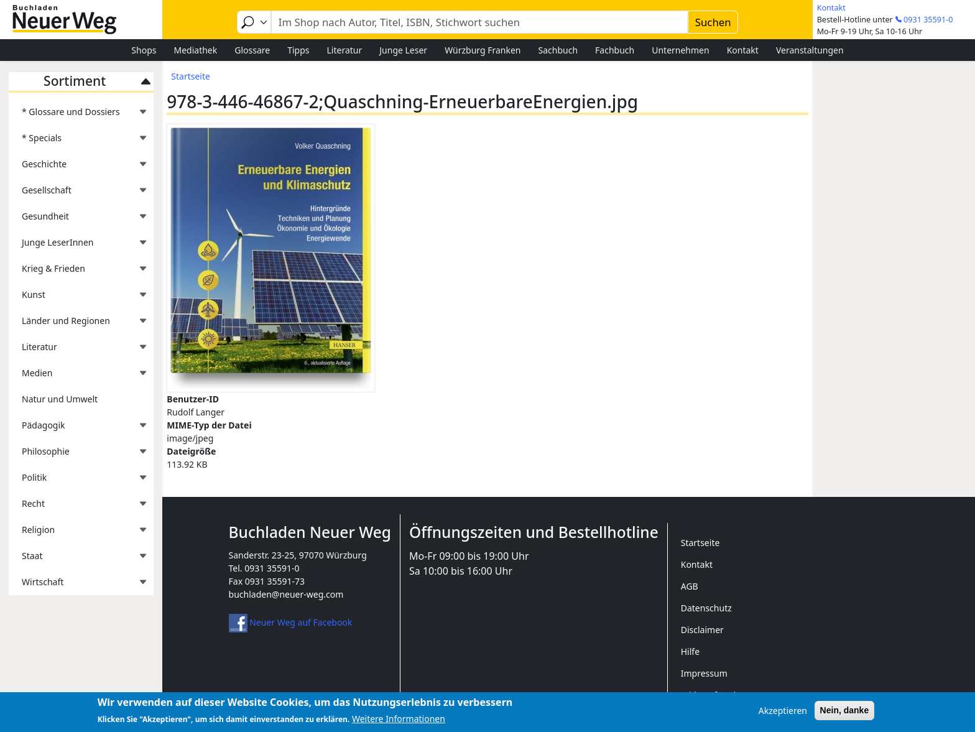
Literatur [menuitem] (345, 50)
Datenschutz (706, 608)
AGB (689, 586)
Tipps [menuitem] (298, 50)
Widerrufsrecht (711, 695)
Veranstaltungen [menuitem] (810, 50)
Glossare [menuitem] (252, 50)
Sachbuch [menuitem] (558, 50)
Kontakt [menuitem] (743, 50)
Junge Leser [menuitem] (403, 50)
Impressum (704, 673)
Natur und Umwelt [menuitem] (60, 399)
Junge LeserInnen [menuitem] (78, 246)
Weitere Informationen (398, 722)
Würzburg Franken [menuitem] (482, 50)
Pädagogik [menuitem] (78, 428)
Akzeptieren (783, 714)
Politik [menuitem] (78, 481)
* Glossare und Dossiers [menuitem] (78, 115)
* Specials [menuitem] (78, 141)
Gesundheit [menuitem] (78, 219)
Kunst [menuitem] (78, 298)
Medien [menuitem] (78, 376)
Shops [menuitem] (143, 50)
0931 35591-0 (928, 19)
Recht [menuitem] (78, 507)
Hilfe (690, 651)
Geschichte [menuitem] (78, 167)
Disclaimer (702, 630)
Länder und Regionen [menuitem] (78, 324)
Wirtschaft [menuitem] (78, 585)
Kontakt (831, 7)
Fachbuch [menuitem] (614, 50)
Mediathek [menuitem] (195, 50)
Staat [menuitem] (78, 559)
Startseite (190, 76)
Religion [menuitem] (78, 533)
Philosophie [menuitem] (78, 455)
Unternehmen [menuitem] (680, 50)
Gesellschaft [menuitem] (78, 193)
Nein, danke (844, 713)
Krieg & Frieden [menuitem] (78, 272)
